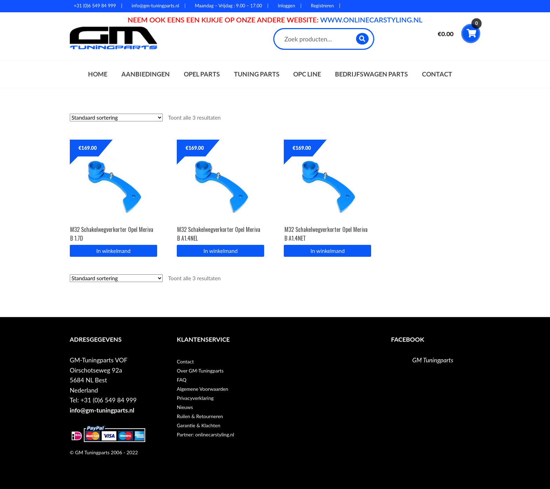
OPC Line (307, 74)
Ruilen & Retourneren (200, 416)
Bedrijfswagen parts (371, 74)
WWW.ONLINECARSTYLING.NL (371, 19)
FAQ (182, 380)
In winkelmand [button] (113, 251)
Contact (437, 74)
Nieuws (185, 407)
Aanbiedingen (145, 74)
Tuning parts (257, 74)
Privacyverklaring (195, 398)
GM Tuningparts (432, 360)
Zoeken (362, 39)
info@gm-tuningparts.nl (102, 410)
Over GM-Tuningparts (200, 371)
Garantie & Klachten (198, 425)
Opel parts (202, 74)
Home (97, 74)
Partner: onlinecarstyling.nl (205, 434)
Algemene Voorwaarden (202, 389)
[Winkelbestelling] (116, 117)
